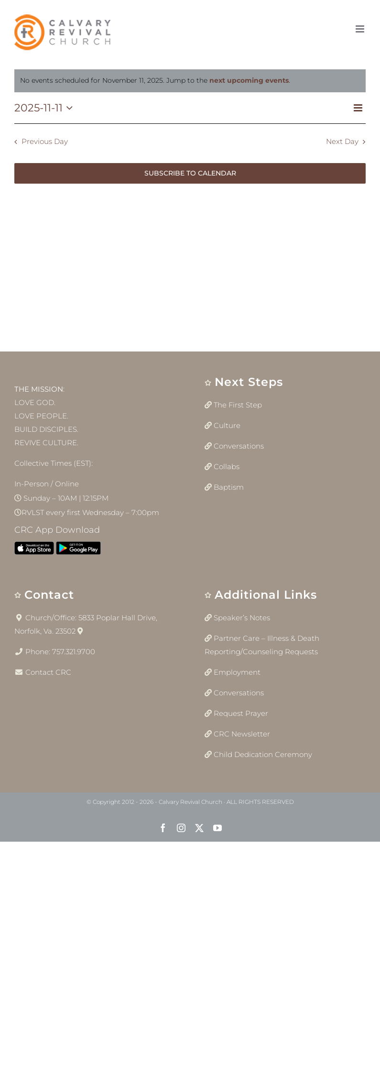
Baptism (229, 487)
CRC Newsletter (242, 733)
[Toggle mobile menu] (361, 29)
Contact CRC (48, 672)
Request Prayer (241, 713)
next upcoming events (249, 80)
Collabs (226, 466)
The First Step (238, 404)
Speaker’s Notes (242, 617)
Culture (227, 425)
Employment (237, 672)
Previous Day (45, 141)
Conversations (239, 445)
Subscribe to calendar (190, 173)
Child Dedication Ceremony (263, 754)
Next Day (342, 141)
